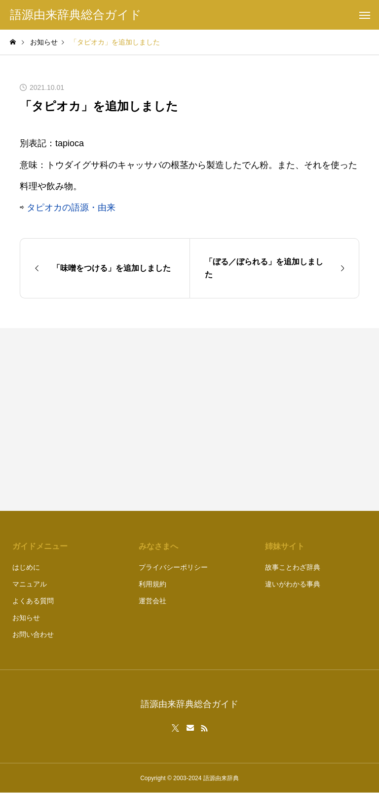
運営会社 (152, 601)
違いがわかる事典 (292, 584)
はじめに (26, 567)
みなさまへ (158, 546)
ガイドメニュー (40, 546)
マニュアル (29, 584)
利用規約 (152, 584)
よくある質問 (33, 601)
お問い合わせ (33, 634)
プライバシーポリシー (173, 567)
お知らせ (26, 618)
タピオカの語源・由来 (71, 207)
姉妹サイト (284, 546)
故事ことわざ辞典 (292, 567)
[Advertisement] (279, 419)
